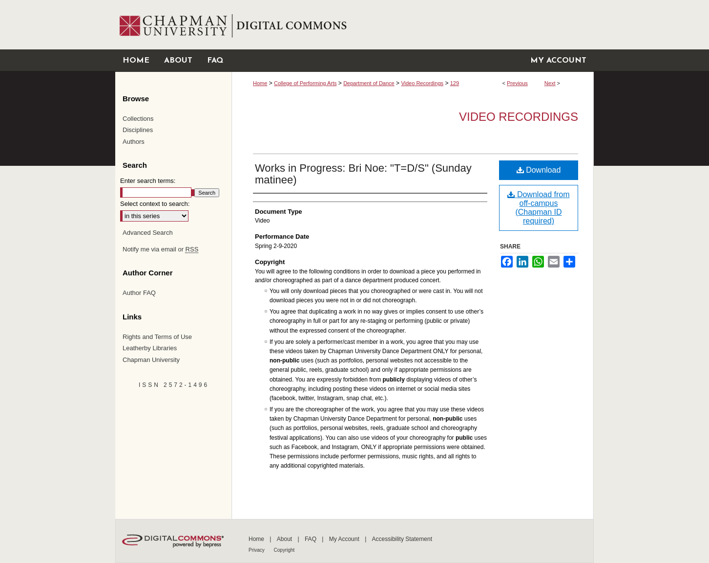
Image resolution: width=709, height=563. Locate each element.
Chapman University (151, 359)
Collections (138, 118)
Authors (134, 141)
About (285, 539)
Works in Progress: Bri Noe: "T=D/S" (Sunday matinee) (363, 174)
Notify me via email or (160, 249)
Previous (517, 83)
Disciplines (138, 130)
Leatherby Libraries (150, 348)
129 (454, 83)
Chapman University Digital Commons (412, 24)
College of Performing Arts (305, 83)
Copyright (284, 550)
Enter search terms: (147, 180)
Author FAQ (139, 292)
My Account (345, 539)
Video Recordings (422, 83)
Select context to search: (154, 203)
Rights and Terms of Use (157, 336)
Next (550, 83)
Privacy (257, 550)
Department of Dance (369, 83)
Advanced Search (148, 232)
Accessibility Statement (402, 539)
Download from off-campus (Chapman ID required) (538, 207)
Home (260, 83)
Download (539, 170)
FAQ (311, 539)
